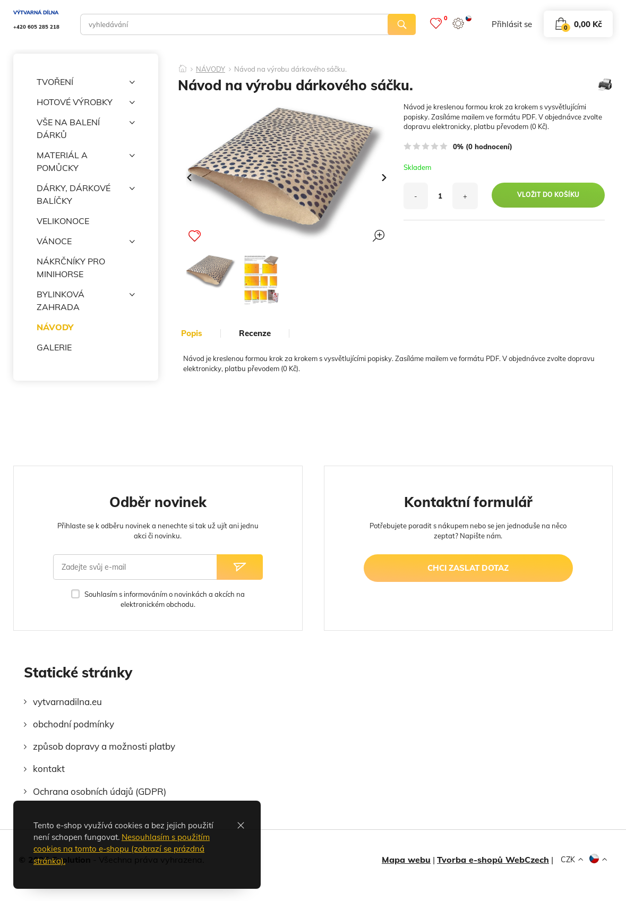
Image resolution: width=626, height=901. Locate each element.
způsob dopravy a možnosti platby (104, 746)
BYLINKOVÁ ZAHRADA (86, 300)
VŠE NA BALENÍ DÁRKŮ (86, 128)
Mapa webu (406, 859)
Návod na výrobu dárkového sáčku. (290, 69)
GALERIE (54, 347)
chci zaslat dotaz (468, 568)
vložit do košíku (548, 195)
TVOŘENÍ (86, 82)
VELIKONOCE (63, 221)
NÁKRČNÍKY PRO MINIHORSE (71, 267)
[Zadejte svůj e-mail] (135, 567)
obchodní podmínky (73, 724)
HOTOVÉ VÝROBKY (86, 102)
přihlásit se (512, 24)
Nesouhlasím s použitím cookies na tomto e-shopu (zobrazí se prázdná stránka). (121, 849)
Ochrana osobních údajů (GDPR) (99, 791)
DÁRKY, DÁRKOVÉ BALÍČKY (86, 194)
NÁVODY (55, 327)
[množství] (440, 196)
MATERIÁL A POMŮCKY (86, 161)
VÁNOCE (86, 241)
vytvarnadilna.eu (67, 701)
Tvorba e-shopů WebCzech (493, 859)
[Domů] (182, 65)
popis (191, 333)
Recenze (255, 333)
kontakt (49, 768)
